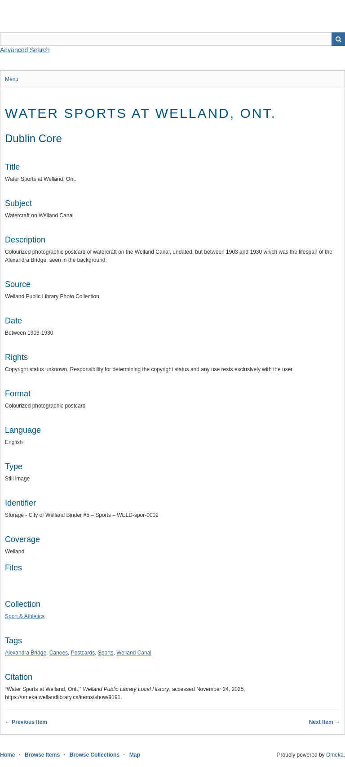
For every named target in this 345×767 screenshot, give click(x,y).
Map (134, 755)
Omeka (335, 755)
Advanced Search (25, 50)
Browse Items (42, 755)
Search (338, 39)
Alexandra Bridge (25, 653)
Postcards (83, 653)
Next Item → (324, 722)
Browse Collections (94, 755)
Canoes (58, 653)
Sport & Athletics (24, 616)
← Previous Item (26, 722)
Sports (106, 653)
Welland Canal (133, 653)
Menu (11, 79)
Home (7, 755)
